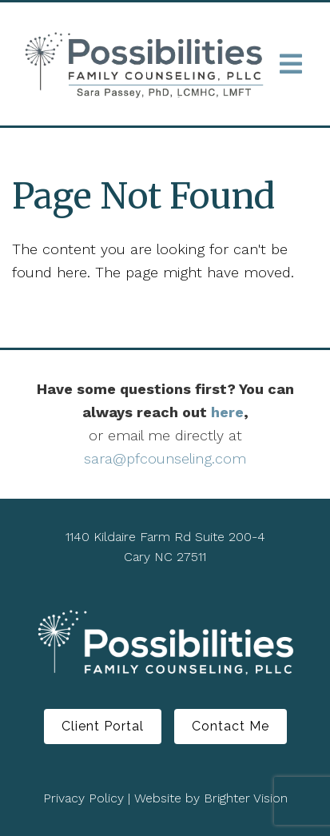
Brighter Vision (246, 798)
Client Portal (103, 726)
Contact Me (230, 726)
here (227, 412)
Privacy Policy (83, 798)
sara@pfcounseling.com (165, 458)
